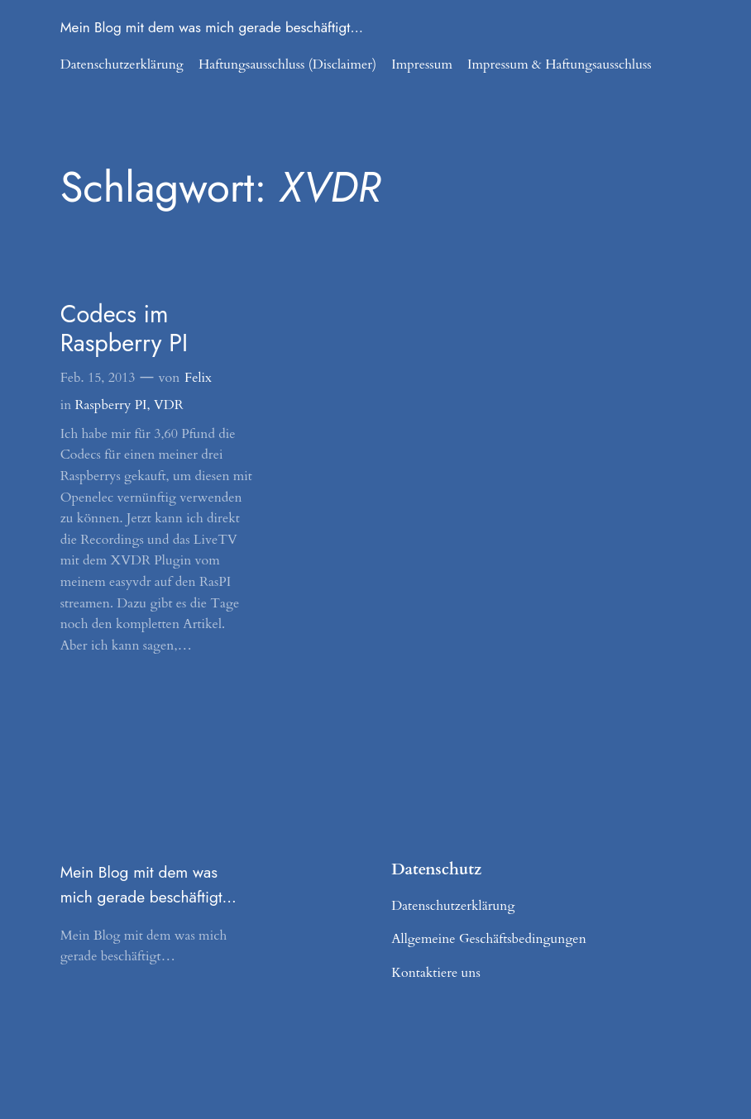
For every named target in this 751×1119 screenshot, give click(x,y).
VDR (169, 405)
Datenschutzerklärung (122, 64)
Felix (198, 378)
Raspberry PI (111, 405)
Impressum (421, 64)
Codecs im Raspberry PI (124, 328)
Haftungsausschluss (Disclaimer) (287, 64)
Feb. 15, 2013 (98, 378)
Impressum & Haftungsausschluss (559, 64)
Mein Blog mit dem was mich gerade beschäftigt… (211, 27)
